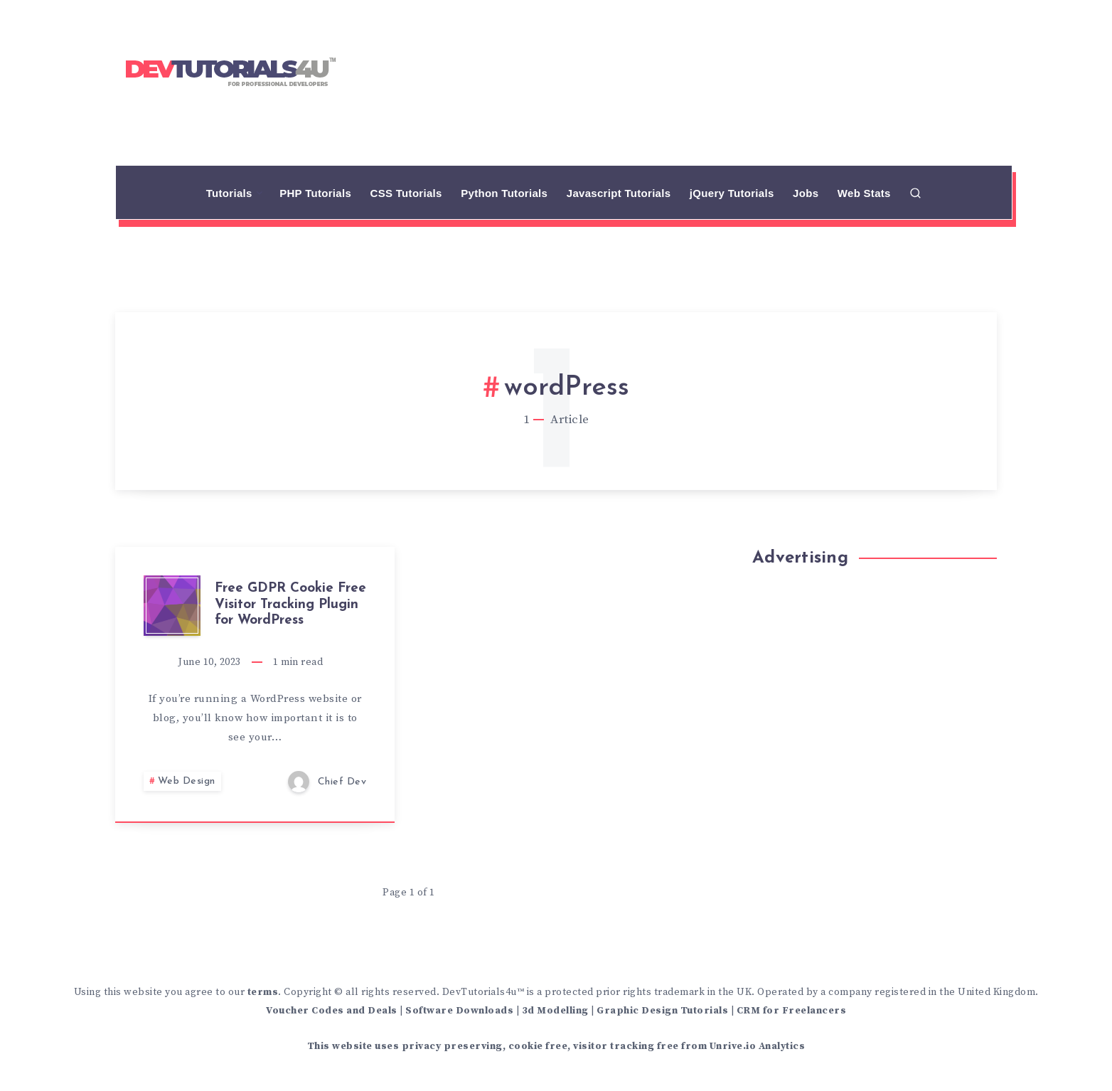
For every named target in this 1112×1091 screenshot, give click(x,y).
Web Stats (864, 193)
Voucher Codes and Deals (331, 1010)
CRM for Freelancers (792, 1010)
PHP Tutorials (315, 193)
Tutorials (229, 193)
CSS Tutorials (406, 193)
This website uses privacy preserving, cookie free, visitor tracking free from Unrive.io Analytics (556, 1046)
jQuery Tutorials (732, 193)
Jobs (805, 193)
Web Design (186, 781)
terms (263, 992)
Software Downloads (459, 1010)
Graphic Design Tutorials (662, 1010)
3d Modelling (555, 1010)
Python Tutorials (504, 193)
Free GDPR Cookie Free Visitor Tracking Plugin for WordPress (290, 605)
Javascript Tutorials (619, 193)
